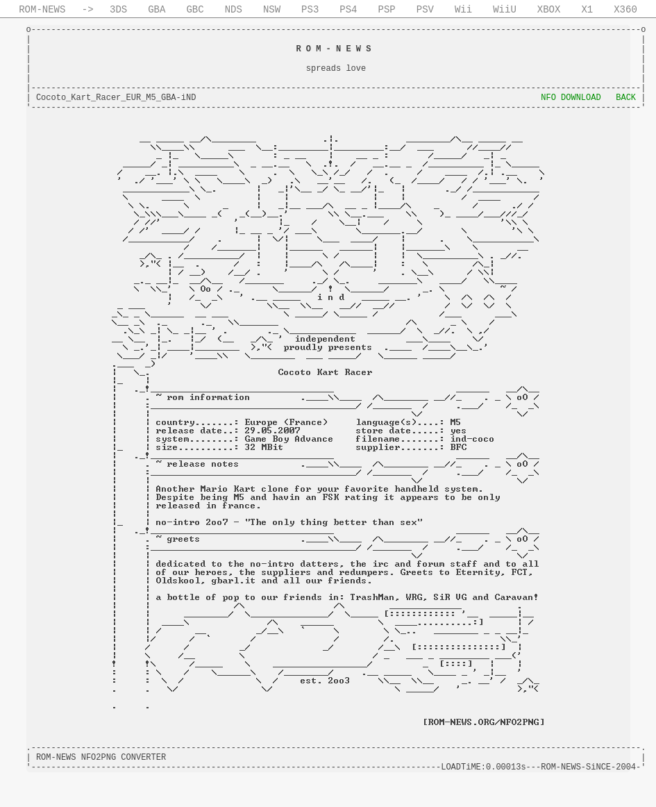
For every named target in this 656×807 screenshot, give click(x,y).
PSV (425, 9)
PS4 (348, 9)
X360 (625, 9)
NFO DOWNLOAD (570, 98)
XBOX (549, 9)
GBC (194, 9)
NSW (271, 9)
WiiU (504, 9)
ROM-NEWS (42, 9)
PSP (387, 9)
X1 (587, 9)
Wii (463, 9)
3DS (118, 9)
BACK (626, 98)
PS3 (310, 9)
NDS (233, 9)
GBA (156, 9)
